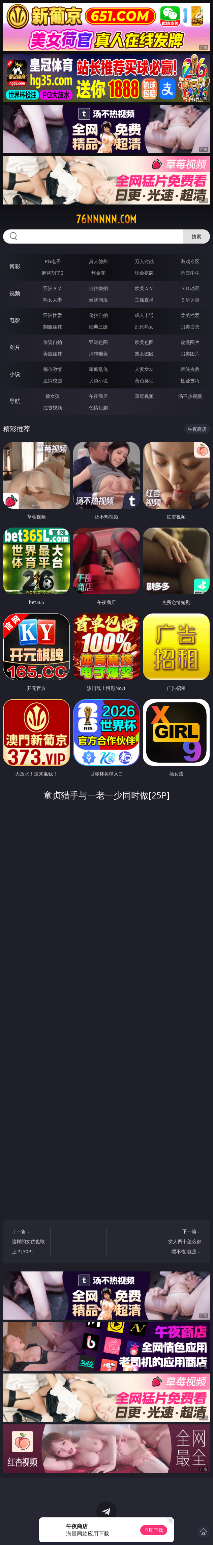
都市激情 (52, 369)
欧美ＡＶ (144, 288)
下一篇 (184, 1242)
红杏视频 (52, 407)
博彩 (14, 266)
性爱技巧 (190, 380)
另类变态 (190, 326)
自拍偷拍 (98, 288)
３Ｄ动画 (190, 288)
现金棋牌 (144, 273)
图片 (14, 347)
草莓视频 (144, 396)
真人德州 (98, 261)
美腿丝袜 (52, 353)
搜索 (196, 236)
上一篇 (28, 1242)
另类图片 (190, 353)
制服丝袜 (52, 326)
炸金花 (98, 273)
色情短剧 (98, 407)
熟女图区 (144, 353)
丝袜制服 (98, 299)
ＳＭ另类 (190, 299)
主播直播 (144, 299)
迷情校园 (52, 380)
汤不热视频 (190, 396)
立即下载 (153, 1530)
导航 (14, 401)
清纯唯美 (98, 353)
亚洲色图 (98, 342)
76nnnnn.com (106, 219)
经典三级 (98, 326)
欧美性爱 (190, 315)
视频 (14, 293)
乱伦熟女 (144, 326)
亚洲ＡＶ (52, 288)
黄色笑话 (144, 380)
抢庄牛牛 (190, 273)
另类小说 (98, 380)
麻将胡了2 (52, 273)
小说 (14, 374)
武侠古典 (190, 369)
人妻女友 (144, 369)
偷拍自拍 (98, 315)
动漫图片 (190, 342)
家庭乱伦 (98, 369)
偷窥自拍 (52, 342)
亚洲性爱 (52, 315)
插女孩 (52, 396)
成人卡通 (144, 315)
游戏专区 (190, 261)
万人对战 (144, 261)
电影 (14, 320)
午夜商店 (98, 396)
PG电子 (53, 261)
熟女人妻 (52, 299)
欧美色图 (144, 342)
